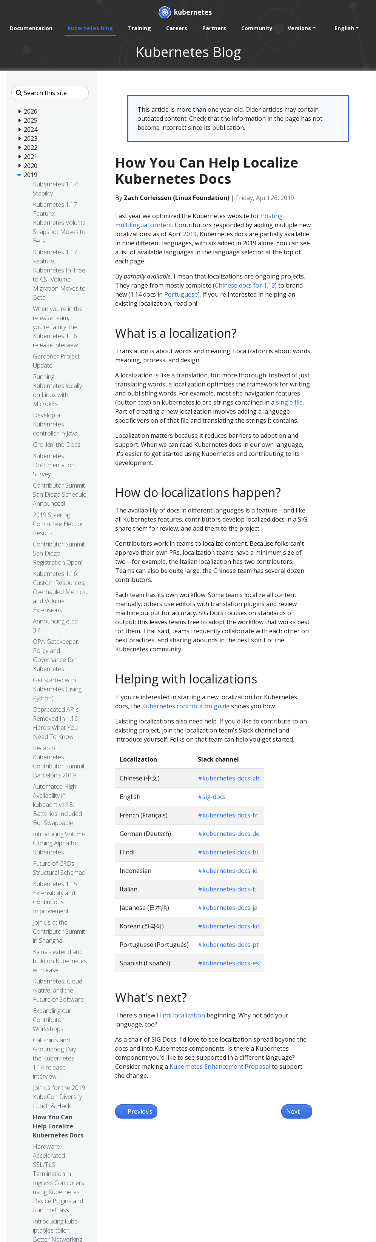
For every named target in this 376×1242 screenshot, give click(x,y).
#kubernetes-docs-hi (228, 852)
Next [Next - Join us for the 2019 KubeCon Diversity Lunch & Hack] (296, 1111)
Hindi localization (181, 1015)
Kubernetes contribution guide (186, 706)
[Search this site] (50, 93)
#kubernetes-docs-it (227, 889)
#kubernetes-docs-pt (228, 944)
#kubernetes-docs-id (227, 870)
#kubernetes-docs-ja (227, 907)
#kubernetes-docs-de (228, 834)
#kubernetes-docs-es (228, 963)
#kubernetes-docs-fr (227, 815)
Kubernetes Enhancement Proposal (220, 1066)
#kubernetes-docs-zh (228, 778)
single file (289, 402)
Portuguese (181, 294)
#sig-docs (212, 797)
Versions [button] (299, 28)
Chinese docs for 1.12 (245, 285)
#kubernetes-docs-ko (229, 926)
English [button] (344, 28)
